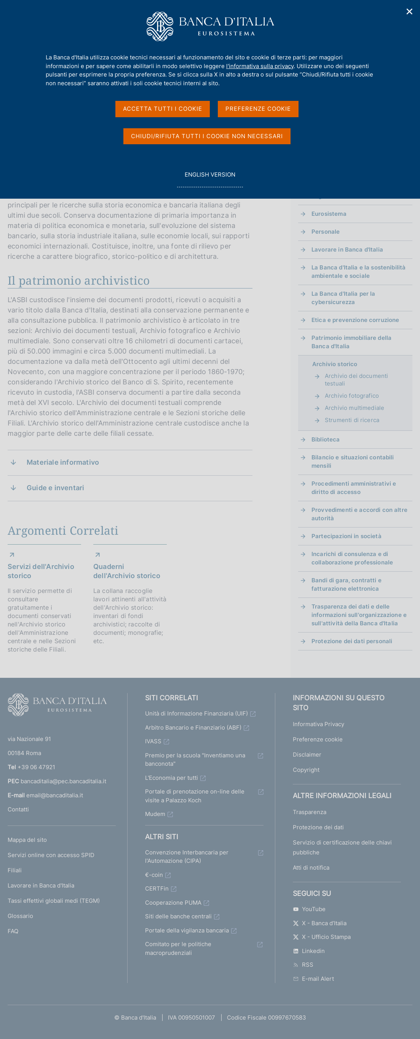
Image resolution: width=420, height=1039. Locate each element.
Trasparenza (309, 812)
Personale (325, 231)
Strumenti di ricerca (352, 420)
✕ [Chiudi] (409, 12)
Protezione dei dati (318, 827)
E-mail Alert (313, 978)
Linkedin (309, 951)
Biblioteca (325, 439)
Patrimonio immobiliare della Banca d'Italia (351, 342)
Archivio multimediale (354, 407)
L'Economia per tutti (171, 777)
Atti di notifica (311, 867)
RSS (303, 964)
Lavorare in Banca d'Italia (347, 249)
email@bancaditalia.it (54, 795)
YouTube (309, 909)
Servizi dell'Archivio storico (41, 571)
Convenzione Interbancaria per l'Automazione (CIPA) (186, 857)
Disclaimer (307, 754)
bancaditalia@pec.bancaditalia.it (63, 781)
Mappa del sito (27, 839)
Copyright (306, 769)
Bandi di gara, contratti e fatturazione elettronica (346, 584)
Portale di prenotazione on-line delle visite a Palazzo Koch (194, 796)
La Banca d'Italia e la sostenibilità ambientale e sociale (358, 271)
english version (209, 178)
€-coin (154, 874)
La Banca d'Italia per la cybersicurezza (343, 298)
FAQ (13, 931)
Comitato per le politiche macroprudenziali (178, 948)
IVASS (153, 741)
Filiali (15, 870)
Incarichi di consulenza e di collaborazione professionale (352, 558)
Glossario (20, 915)
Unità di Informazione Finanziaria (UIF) (196, 713)
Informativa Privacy (318, 724)
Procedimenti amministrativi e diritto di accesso (353, 488)
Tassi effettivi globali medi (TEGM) (54, 900)
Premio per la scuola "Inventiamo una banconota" (195, 760)
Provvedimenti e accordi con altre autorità (359, 514)
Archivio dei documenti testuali (356, 379)
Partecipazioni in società (346, 536)
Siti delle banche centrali (178, 916)
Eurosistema (329, 213)
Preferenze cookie (318, 739)
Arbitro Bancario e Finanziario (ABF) (193, 727)
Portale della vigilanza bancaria (187, 930)
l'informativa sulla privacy (260, 66)
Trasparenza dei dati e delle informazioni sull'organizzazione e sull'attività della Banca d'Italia (359, 615)
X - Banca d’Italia (320, 923)
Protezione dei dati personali (351, 641)
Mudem (155, 813)
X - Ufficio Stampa (322, 936)
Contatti (18, 809)
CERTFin (157, 888)
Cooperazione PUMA (173, 902)
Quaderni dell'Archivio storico (126, 571)
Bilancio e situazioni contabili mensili (352, 461)
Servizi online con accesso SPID (51, 855)
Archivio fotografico (352, 395)
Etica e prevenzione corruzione (355, 319)
